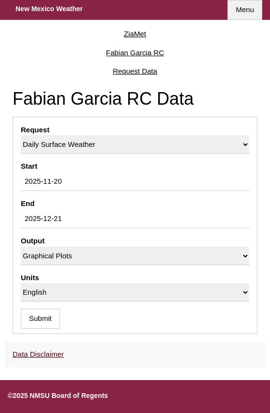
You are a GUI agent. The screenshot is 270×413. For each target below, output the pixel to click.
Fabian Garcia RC (135, 52)
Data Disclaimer (38, 354)
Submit (40, 318)
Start (29, 166)
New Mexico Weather (49, 9)
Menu (245, 9)
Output (33, 241)
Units (30, 277)
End (27, 203)
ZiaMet (135, 34)
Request (35, 130)
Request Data (135, 71)
